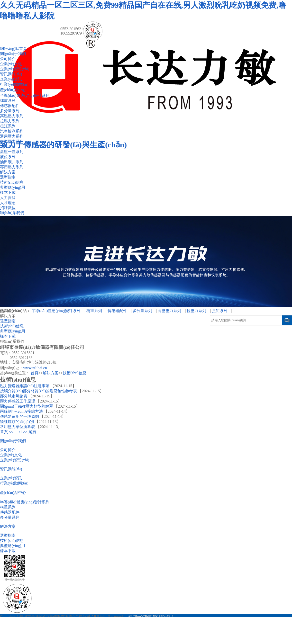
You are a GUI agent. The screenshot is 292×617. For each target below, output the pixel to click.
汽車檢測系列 (11, 131)
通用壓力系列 (11, 136)
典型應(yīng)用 (12, 187)
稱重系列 (8, 100)
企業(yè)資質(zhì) (14, 69)
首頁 (34, 373)
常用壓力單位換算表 (17, 427)
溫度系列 (8, 146)
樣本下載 (8, 192)
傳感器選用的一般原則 (19, 416)
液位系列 (8, 157)
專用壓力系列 (11, 167)
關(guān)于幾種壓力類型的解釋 (26, 406)
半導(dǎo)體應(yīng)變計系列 (24, 95)
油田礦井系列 (11, 162)
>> (25, 432)
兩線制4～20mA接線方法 (21, 411)
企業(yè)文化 (11, 64)
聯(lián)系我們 (12, 213)
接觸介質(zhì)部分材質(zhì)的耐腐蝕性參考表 (38, 391)
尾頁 (32, 432)
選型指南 (8, 177)
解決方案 (8, 172)
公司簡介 (8, 59)
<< (11, 432)
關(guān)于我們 (13, 54)
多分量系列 (9, 111)
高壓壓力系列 (11, 116)
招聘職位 (8, 208)
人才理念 (8, 203)
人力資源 (8, 198)
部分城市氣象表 (13, 396)
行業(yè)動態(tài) (14, 84)
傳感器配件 (9, 106)
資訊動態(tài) (11, 74)
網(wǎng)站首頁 (13, 48)
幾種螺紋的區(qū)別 (17, 422)
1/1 (19, 432)
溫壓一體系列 (11, 152)
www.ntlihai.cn (35, 368)
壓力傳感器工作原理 (17, 401)
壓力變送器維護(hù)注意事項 (24, 386)
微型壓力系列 (11, 141)
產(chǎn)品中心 (13, 90)
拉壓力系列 (9, 121)
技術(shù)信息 (12, 182)
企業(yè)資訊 (11, 79)
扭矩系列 (8, 126)
